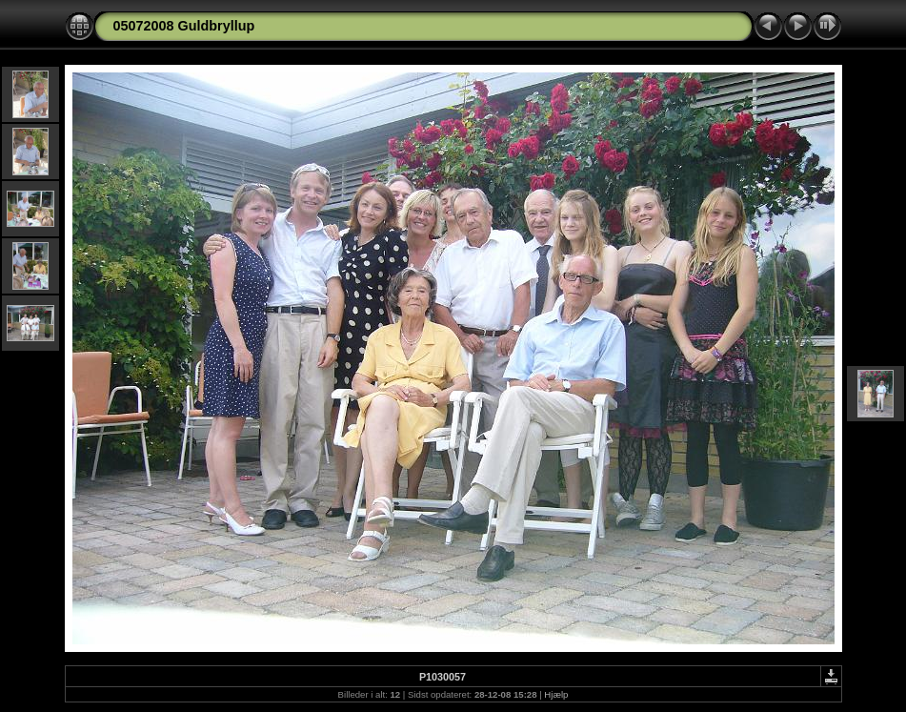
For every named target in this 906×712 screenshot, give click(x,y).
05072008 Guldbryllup (184, 25)
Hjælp (556, 694)
